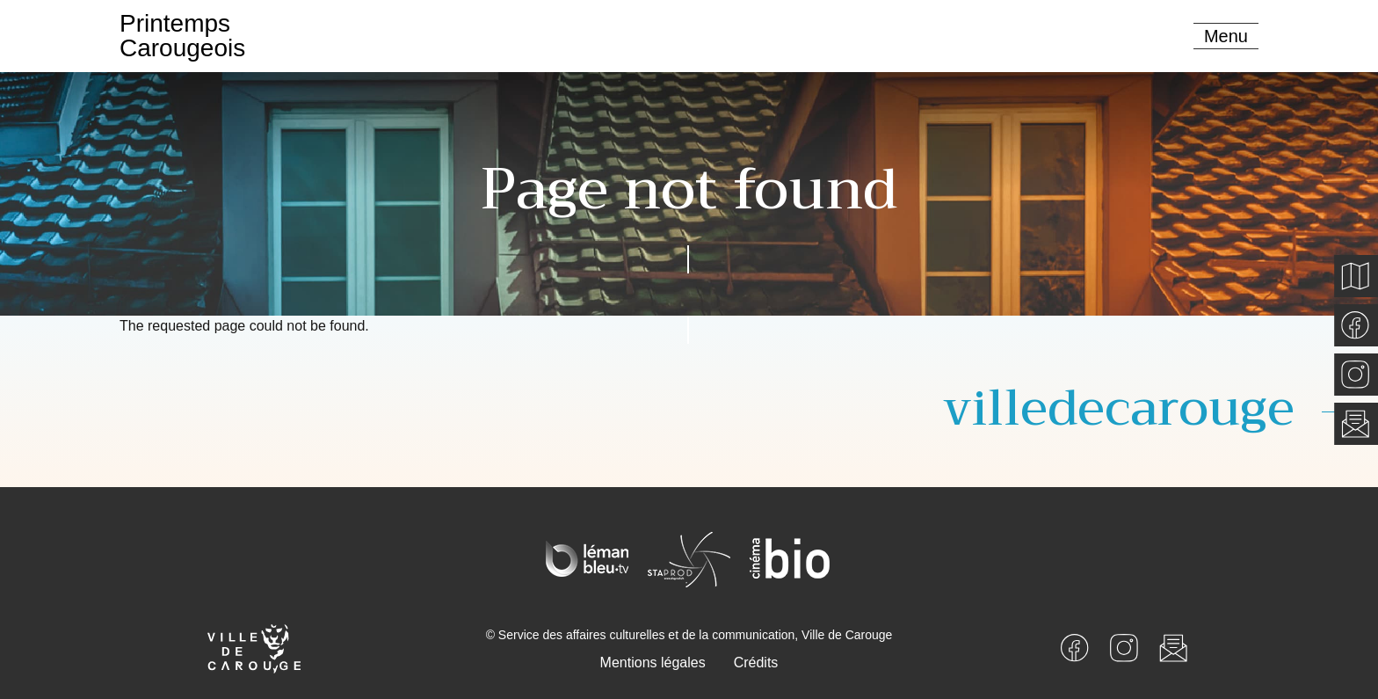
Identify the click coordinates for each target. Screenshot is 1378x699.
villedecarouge (1119, 408)
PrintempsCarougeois (182, 36)
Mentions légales (653, 662)
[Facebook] (1075, 646)
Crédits (756, 662)
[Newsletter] (1173, 646)
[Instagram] (1124, 646)
